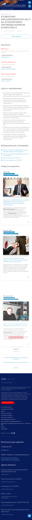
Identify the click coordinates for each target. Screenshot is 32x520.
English (9, 379)
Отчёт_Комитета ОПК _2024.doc (11, 158)
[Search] (9, 382)
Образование (4, 428)
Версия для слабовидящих (7, 9)
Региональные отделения (9, 458)
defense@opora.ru (5, 57)
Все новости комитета (16, 337)
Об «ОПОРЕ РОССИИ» (6, 407)
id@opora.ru (5, 450)
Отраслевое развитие (9, 214)
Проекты (3, 426)
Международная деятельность (8, 419)
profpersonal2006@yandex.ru (8, 69)
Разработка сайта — (8, 433)
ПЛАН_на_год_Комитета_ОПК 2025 (12, 160)
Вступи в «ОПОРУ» (8, 402)
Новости (3, 411)
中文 (13, 379)
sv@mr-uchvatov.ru (6, 81)
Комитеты (19, 30)
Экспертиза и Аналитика (7, 417)
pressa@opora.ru (5, 498)
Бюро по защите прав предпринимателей (11, 421)
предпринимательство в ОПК (11, 216)
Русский (4, 379)
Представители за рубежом (10, 460)
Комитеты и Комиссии (9, 30)
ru (29, 6)
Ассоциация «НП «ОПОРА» (7, 409)
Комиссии (16, 351)
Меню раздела (16, 36)
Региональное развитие (6, 415)
